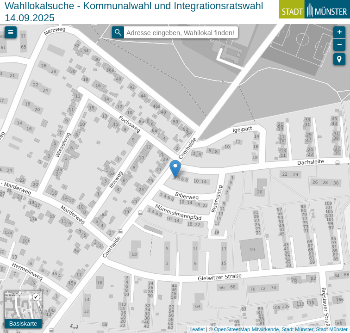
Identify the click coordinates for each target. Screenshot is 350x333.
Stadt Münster (297, 329)
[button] (339, 59)
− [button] (339, 44)
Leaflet (197, 329)
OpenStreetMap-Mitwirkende (246, 329)
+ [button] (339, 32)
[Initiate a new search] (118, 32)
